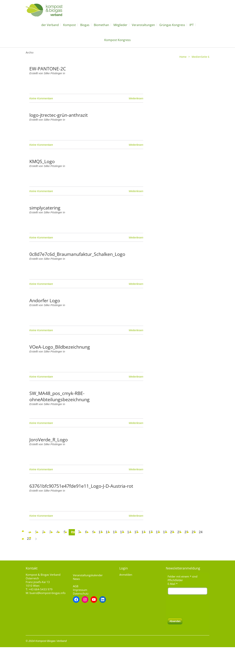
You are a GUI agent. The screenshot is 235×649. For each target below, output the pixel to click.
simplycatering (44, 208)
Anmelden (125, 574)
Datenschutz (80, 593)
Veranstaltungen (143, 25)
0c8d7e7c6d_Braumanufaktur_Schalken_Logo (77, 254)
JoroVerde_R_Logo (48, 439)
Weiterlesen (136, 98)
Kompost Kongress (117, 40)
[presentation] (195, 606)
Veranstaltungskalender (88, 575)
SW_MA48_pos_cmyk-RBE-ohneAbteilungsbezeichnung (59, 396)
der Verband (50, 25)
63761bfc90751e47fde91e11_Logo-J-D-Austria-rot (81, 486)
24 (201, 532)
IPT (191, 25)
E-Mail (173, 584)
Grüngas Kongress (172, 25)
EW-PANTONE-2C (47, 68)
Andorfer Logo (44, 300)
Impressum (80, 590)
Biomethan (101, 25)
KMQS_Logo (42, 161)
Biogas (84, 25)
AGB (75, 586)
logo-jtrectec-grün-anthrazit (58, 115)
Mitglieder (120, 25)
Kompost (69, 25)
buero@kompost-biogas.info (48, 593)
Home (183, 56)
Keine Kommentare (41, 98)
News (76, 579)
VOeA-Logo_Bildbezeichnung (59, 347)
